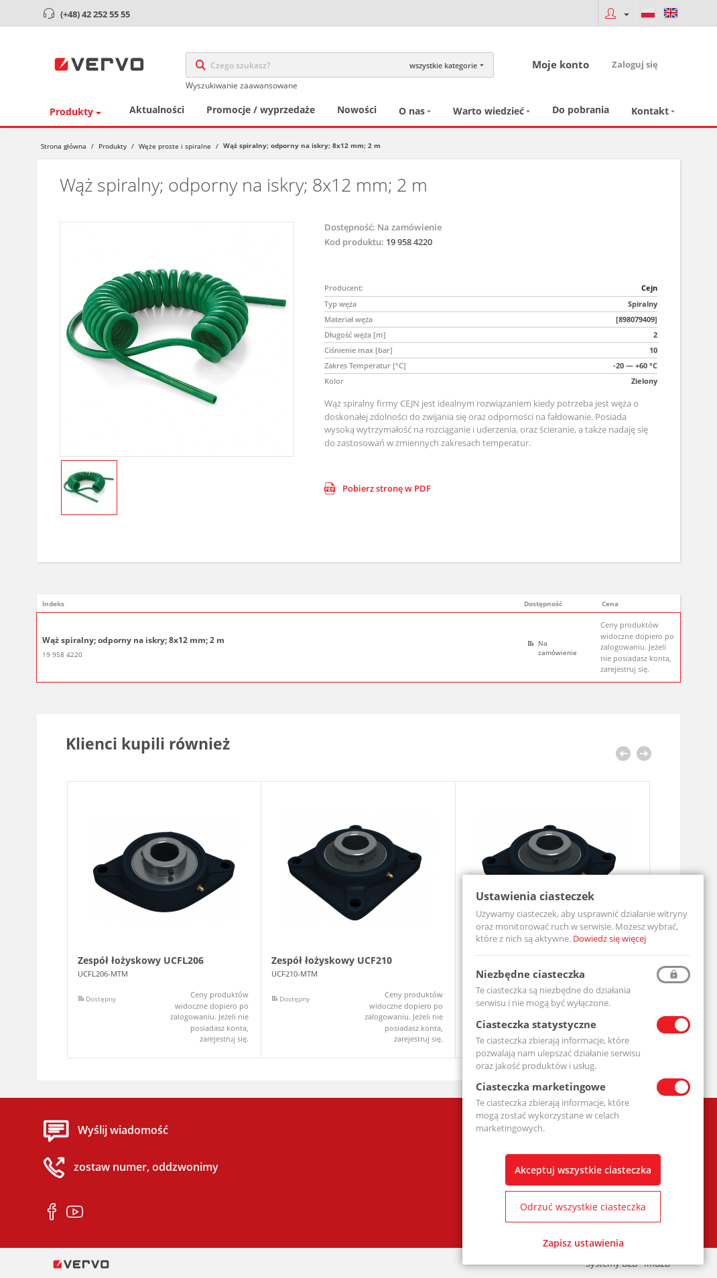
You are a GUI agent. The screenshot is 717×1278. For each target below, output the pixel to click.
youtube (74, 1212)
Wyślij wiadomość (123, 1130)
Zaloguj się (635, 64)
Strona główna (63, 146)
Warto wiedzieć (488, 110)
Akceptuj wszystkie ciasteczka (583, 1169)
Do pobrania (580, 109)
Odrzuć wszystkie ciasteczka (583, 1206)
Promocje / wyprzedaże (260, 109)
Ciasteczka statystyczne (536, 1024)
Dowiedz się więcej (609, 938)
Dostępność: (349, 227)
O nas (412, 110)
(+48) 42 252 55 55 (95, 14)
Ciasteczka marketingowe (541, 1086)
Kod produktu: (354, 242)
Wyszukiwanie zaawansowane (242, 85)
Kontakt (650, 110)
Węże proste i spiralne (175, 146)
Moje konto (560, 64)
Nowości (357, 109)
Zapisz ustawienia (583, 1242)
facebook (52, 1212)
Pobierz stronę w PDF (377, 488)
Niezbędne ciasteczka (530, 974)
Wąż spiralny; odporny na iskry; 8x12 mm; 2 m (133, 640)
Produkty (71, 111)
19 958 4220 (62, 654)
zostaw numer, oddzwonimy (146, 1167)
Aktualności (156, 109)
